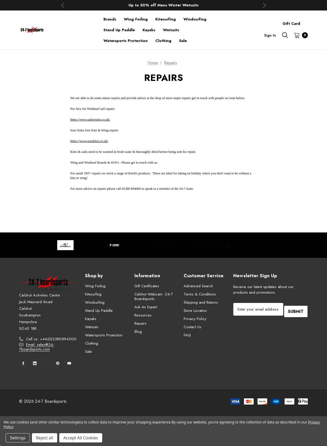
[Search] (285, 35)
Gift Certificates (146, 286)
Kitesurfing (93, 294)
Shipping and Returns (201, 302)
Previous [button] (62, 5)
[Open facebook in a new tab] (23, 363)
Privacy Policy (195, 319)
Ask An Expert (145, 307)
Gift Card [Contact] (291, 23)
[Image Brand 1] (65, 245)
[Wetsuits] (171, 30)
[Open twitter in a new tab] (46, 363)
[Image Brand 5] (261, 245)
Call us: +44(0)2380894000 (51, 339)
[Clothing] (163, 40)
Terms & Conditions (200, 294)
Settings (18, 438)
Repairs (140, 323)
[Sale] (183, 40)
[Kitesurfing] (165, 19)
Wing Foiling (95, 286)
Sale (88, 351)
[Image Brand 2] (114, 245)
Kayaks (90, 319)
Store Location (195, 310)
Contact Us (192, 327)
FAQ (187, 335)
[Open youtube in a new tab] (69, 363)
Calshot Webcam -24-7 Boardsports (153, 296)
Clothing (91, 343)
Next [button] (264, 5)
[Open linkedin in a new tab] (35, 363)
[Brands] (110, 19)
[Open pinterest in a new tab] (58, 363)
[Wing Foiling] (135, 19)
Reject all (44, 438)
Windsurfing (94, 302)
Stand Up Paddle (99, 310)
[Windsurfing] (195, 19)
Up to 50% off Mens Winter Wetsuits (163, 5)
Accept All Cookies (80, 438)
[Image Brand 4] (212, 245)
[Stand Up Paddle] (119, 30)
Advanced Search (198, 286)
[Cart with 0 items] (299, 35)
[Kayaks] (149, 30)
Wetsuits (91, 327)
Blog (138, 331)
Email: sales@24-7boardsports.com (36, 347)
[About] (308, 21)
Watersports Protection (103, 335)
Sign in (270, 35)
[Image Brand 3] (163, 245)
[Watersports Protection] (125, 40)
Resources (142, 315)
